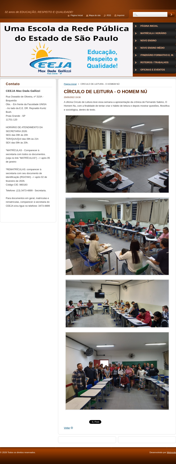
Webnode (171, 452)
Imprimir (121, 15)
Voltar (67, 427)
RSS (109, 15)
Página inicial (70, 84)
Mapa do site (95, 15)
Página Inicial (77, 15)
